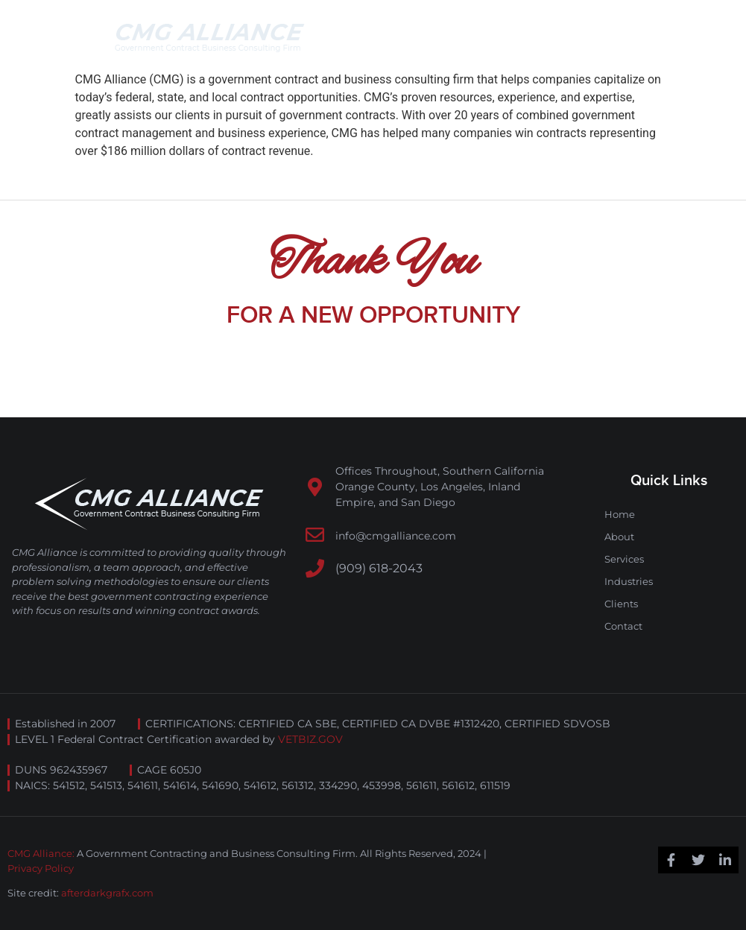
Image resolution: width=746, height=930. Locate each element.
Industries (628, 581)
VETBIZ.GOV (310, 739)
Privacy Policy (40, 868)
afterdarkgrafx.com (107, 893)
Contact (623, 626)
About (619, 536)
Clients (621, 604)
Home (619, 514)
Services (624, 559)
